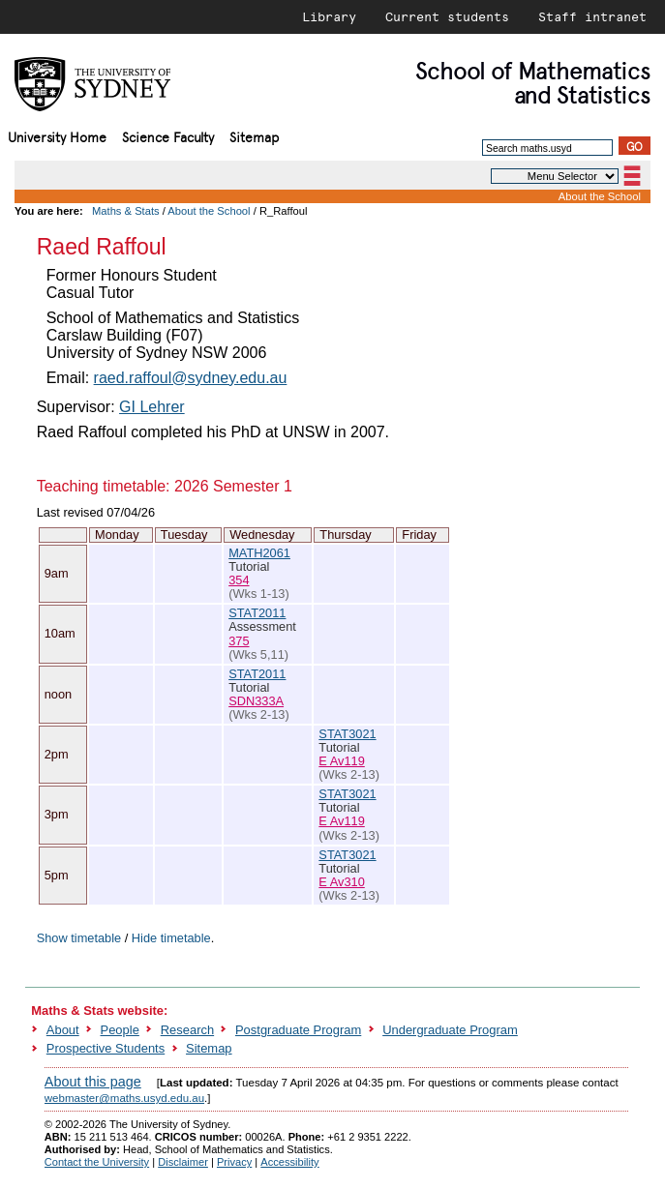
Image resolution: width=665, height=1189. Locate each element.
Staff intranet (592, 16)
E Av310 (341, 882)
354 (238, 580)
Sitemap (254, 136)
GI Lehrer (152, 407)
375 (238, 641)
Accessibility (289, 1162)
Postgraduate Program (298, 1030)
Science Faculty (168, 136)
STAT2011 (257, 613)
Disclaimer (183, 1162)
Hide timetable (171, 938)
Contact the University (97, 1162)
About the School (600, 196)
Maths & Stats (126, 211)
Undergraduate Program (450, 1030)
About (62, 1030)
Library (329, 16)
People (120, 1030)
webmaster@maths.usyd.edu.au (124, 1098)
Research (187, 1030)
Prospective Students (105, 1048)
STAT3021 (347, 734)
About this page (93, 1081)
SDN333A (256, 701)
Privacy (234, 1162)
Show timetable (79, 938)
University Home (57, 136)
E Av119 (341, 761)
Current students (447, 16)
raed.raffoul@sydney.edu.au (190, 378)
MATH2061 (259, 553)
